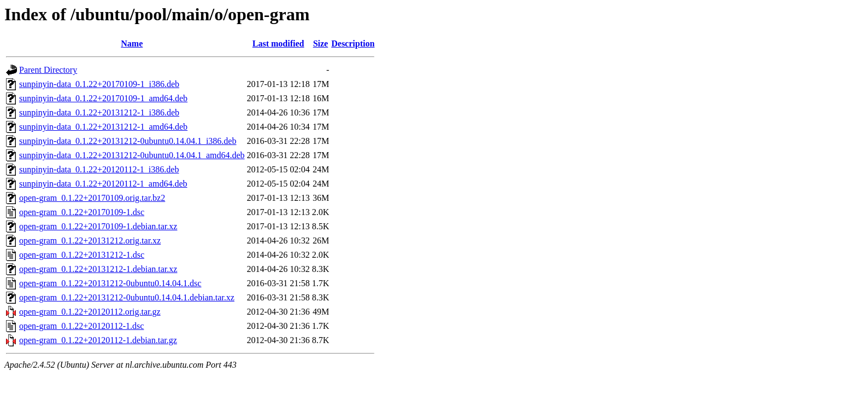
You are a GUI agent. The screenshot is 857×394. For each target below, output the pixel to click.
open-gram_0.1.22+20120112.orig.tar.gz (90, 311)
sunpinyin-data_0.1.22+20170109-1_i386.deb (99, 84)
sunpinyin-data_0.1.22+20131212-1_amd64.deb (103, 126)
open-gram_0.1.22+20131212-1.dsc (81, 254)
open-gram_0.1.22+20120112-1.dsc (81, 326)
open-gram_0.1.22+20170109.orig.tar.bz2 (92, 197)
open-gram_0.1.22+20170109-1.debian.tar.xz (98, 226)
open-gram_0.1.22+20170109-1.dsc (81, 212)
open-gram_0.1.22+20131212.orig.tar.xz (90, 240)
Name (132, 43)
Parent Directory (48, 69)
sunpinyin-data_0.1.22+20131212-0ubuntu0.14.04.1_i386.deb (127, 141)
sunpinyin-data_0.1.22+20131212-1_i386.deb (99, 112)
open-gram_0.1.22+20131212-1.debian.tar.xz (98, 269)
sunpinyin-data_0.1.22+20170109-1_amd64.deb (103, 98)
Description (352, 43)
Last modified (278, 43)
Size (320, 43)
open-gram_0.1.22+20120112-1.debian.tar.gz (98, 340)
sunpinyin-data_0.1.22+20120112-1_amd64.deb (103, 183)
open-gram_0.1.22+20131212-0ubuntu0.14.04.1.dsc (110, 283)
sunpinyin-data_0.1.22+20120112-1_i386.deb (99, 169)
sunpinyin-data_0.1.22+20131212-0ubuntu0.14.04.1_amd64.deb (132, 155)
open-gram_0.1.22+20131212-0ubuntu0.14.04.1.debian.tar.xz (126, 297)
